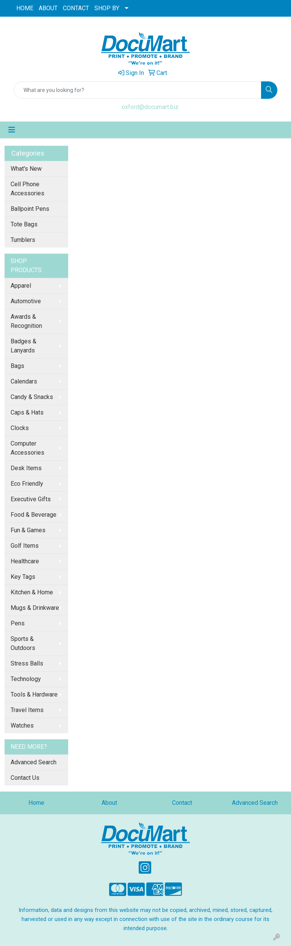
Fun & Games (28, 530)
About (109, 802)
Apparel (21, 285)
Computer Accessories (27, 448)
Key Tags (23, 576)
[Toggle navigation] (12, 130)
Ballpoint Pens (30, 208)
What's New (26, 168)
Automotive (26, 301)
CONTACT (76, 8)
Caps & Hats (27, 412)
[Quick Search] (137, 90)
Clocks (20, 428)
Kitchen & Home (32, 592)
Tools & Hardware (34, 694)
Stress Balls (27, 663)
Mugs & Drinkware (35, 607)
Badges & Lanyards (23, 346)
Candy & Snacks (32, 397)
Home (36, 802)
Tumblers (23, 239)
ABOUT (48, 8)
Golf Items (25, 545)
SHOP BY (106, 8)
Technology (26, 679)
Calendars (24, 381)
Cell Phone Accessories (27, 189)
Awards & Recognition (26, 321)
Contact (182, 802)
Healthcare (25, 561)
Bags (17, 365)
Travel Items (27, 710)
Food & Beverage (33, 514)
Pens (18, 623)
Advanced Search (33, 762)
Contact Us (25, 777)
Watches (22, 725)
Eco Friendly (27, 483)
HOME (24, 8)
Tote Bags (24, 224)
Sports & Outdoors (23, 643)
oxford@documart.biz (150, 107)
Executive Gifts (31, 499)
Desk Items (26, 468)
